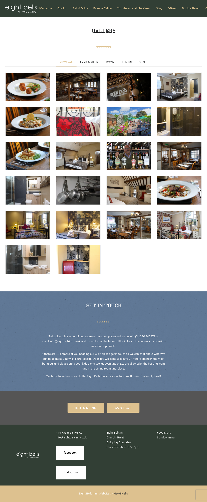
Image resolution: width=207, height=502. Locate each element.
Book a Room (191, 8)
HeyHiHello (121, 493)
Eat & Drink (80, 8)
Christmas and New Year (134, 8)
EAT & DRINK (85, 407)
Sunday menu (166, 437)
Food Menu (164, 432)
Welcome (45, 8)
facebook (70, 452)
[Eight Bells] (21, 8)
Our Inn (62, 8)
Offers (172, 8)
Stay (159, 8)
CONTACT (123, 407)
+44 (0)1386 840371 (142, 336)
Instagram (71, 472)
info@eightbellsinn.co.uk (65, 341)
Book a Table (102, 8)
